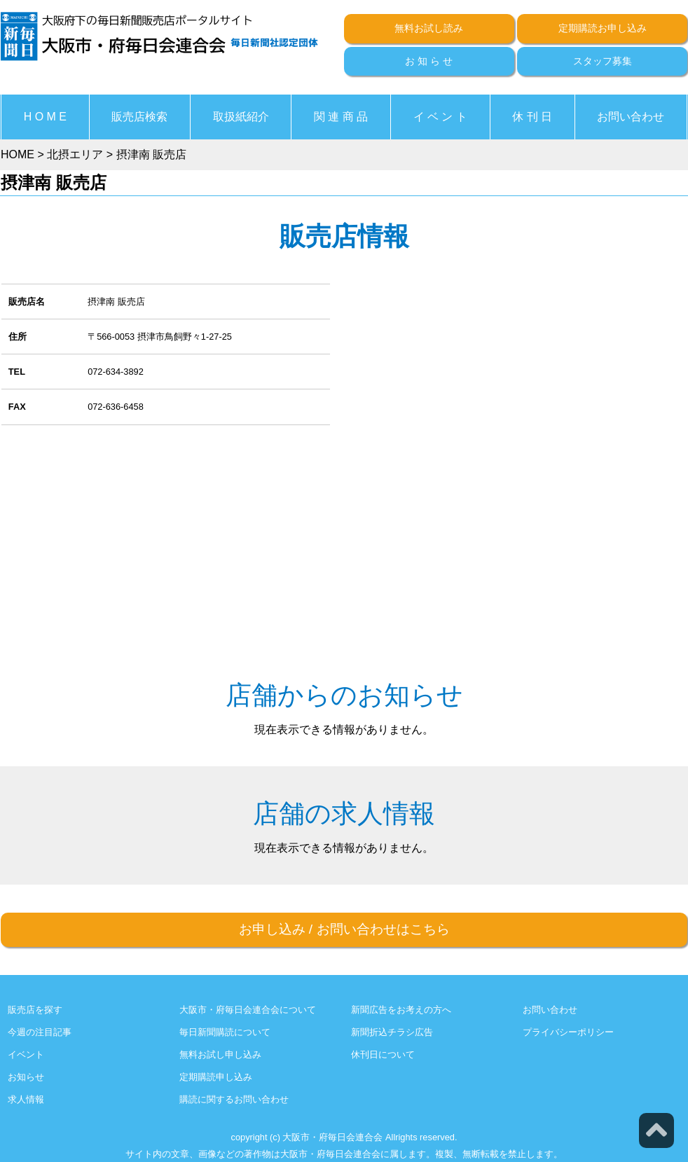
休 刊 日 (532, 117)
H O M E (45, 117)
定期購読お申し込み (602, 28)
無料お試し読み (428, 28)
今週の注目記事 (39, 1032)
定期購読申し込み (215, 1077)
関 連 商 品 (341, 117)
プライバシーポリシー (568, 1032)
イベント (26, 1054)
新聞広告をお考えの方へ (401, 1009)
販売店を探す (35, 1009)
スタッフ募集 (602, 61)
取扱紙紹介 (241, 117)
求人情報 (26, 1099)
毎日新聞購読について (224, 1032)
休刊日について (383, 1054)
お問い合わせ (630, 117)
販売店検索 (139, 117)
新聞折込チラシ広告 (392, 1032)
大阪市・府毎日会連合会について (247, 1009)
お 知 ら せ (429, 61)
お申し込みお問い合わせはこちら (344, 929)
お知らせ (26, 1077)
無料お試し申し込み (220, 1054)
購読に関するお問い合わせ (234, 1099)
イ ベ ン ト (440, 117)
